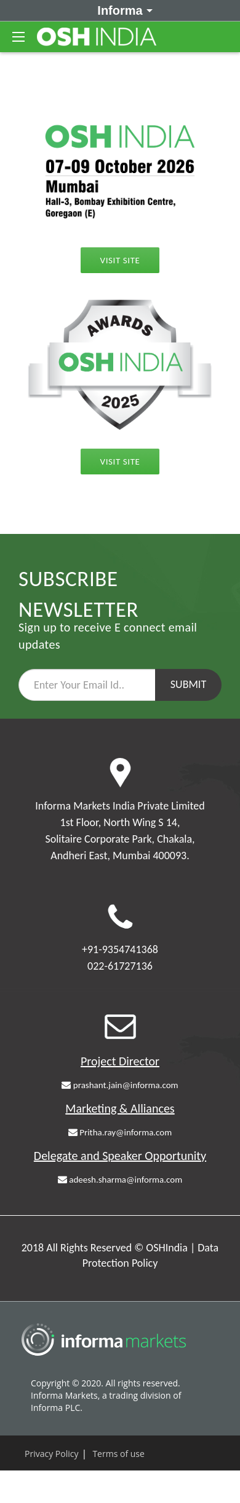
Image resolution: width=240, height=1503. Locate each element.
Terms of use (118, 1453)
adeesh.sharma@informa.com (120, 1179)
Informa (122, 10)
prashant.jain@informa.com (120, 1085)
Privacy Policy (51, 1453)
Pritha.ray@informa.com (120, 1132)
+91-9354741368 (120, 949)
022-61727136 (120, 966)
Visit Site (120, 260)
